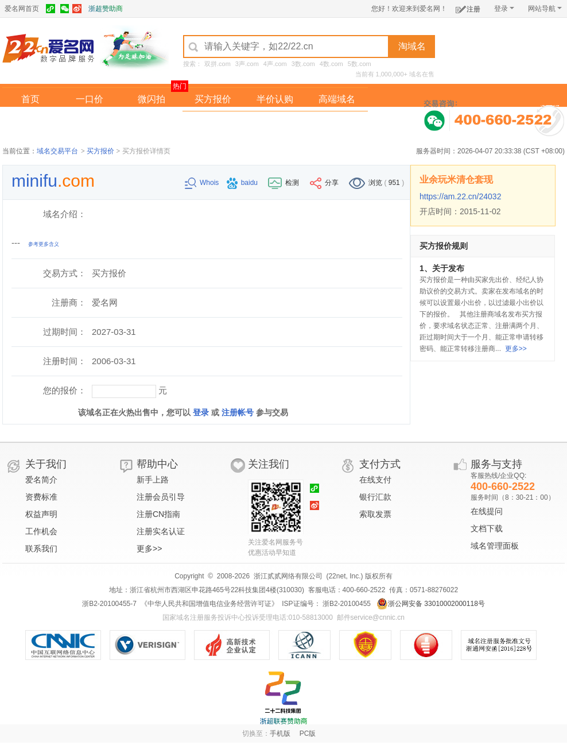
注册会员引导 (161, 496)
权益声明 (41, 514)
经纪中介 (213, 123)
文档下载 (487, 528)
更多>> (516, 349)
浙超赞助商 (105, 9)
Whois (203, 183)
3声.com (247, 63)
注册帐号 (238, 412)
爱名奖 (337, 123)
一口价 (89, 99)
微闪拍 (151, 99)
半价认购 (275, 99)
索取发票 (375, 514)
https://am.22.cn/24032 (460, 196)
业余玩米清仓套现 (456, 179)
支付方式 (380, 464)
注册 (468, 7)
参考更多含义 (43, 244)
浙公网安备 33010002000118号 (430, 603)
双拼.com (217, 63)
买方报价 (213, 99)
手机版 (280, 733)
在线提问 (487, 511)
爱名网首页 (22, 9)
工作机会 (41, 531)
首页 (30, 99)
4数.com (331, 63)
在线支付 (375, 479)
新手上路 (153, 479)
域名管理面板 (495, 545)
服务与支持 (496, 464)
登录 (504, 9)
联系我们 (41, 548)
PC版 (308, 733)
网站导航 (545, 9)
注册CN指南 (158, 514)
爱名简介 (41, 479)
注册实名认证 (161, 531)
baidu (243, 183)
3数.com (303, 63)
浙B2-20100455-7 (109, 604)
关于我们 (46, 464)
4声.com (275, 63)
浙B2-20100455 (346, 604)
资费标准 (41, 496)
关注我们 (268, 464)
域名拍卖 (275, 123)
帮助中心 (157, 464)
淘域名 (412, 46)
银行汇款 (375, 496)
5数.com (359, 63)
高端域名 (337, 99)
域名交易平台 (57, 151)
